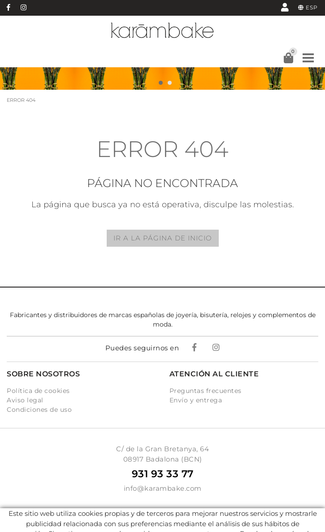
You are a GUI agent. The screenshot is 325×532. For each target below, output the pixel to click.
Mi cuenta (285, 7)
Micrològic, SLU (165, 520)
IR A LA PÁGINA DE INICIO (162, 238)
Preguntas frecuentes (205, 391)
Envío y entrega (195, 400)
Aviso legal (25, 400)
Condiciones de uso (39, 410)
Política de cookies (38, 391)
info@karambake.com (163, 488)
